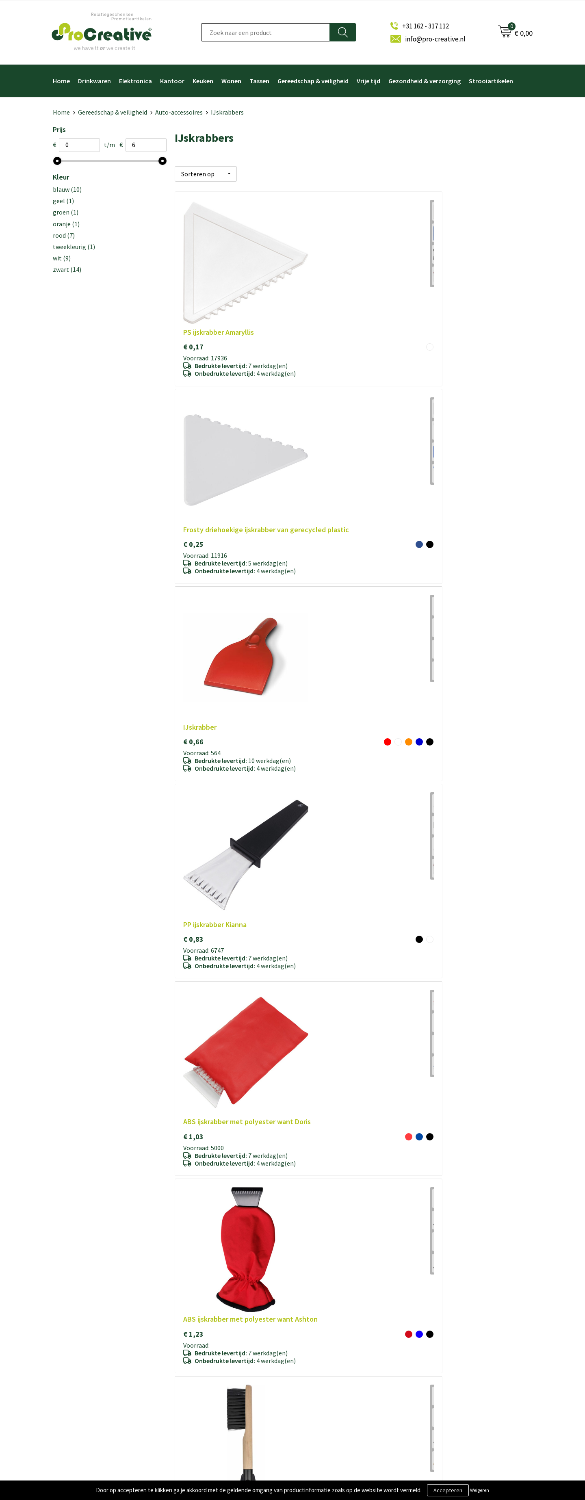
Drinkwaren (94, 81)
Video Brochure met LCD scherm (344, 1329)
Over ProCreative (206, 1329)
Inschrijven (444, 1364)
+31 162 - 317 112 (425, 26)
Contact (194, 1396)
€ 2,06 (312, 716)
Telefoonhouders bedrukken (339, 1356)
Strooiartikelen (491, 81)
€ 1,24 (193, 998)
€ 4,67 (432, 716)
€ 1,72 (432, 998)
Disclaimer (197, 1383)
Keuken (203, 81)
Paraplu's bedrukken (328, 1396)
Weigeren (479, 1490)
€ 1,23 (432, 425)
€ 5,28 (312, 571)
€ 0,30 (432, 561)
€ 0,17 (193, 270)
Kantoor (172, 81)
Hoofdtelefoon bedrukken (336, 1383)
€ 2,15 (193, 1153)
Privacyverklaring (205, 1370)
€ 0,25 (312, 279)
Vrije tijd (368, 81)
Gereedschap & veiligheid (313, 81)
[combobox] (265, 32)
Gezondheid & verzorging (424, 81)
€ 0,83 (193, 416)
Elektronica (135, 81)
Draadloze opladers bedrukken (341, 1343)
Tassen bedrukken (326, 1410)
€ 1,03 (312, 425)
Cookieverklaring (205, 1356)
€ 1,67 (193, 561)
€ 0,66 (432, 270)
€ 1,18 (193, 716)
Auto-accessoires (179, 112)
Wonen (231, 81)
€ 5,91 (312, 1153)
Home (61, 81)
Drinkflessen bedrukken (333, 1370)
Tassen (259, 81)
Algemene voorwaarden (213, 1343)
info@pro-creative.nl (435, 39)
